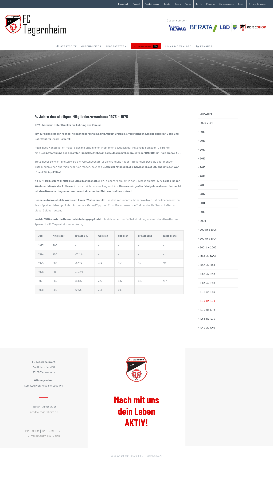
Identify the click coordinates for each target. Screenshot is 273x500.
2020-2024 (206, 122)
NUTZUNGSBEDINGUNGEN (44, 436)
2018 (202, 140)
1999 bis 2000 (208, 256)
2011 (202, 202)
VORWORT (206, 113)
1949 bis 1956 (207, 327)
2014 (202, 176)
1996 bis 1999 (207, 265)
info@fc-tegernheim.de (43, 411)
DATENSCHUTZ (51, 431)
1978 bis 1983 (207, 291)
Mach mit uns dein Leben (136, 411)
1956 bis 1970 (207, 318)
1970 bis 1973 (207, 309)
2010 (202, 211)
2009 (203, 220)
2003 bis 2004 (208, 238)
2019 (202, 131)
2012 (202, 194)
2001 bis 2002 (208, 247)
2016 (202, 158)
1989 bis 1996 (207, 274)
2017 (202, 149)
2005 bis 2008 (208, 229)
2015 (202, 167)
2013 (202, 185)
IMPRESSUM (32, 431)
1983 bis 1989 (207, 283)
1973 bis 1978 (207, 300)
